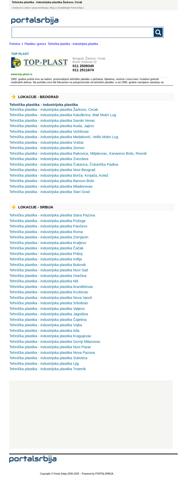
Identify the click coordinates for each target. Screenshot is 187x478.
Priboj (45, 254)
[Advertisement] (91, 414)
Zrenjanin (48, 237)
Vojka (45, 325)
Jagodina (48, 314)
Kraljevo (47, 243)
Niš (43, 281)
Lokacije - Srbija (32, 207)
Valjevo (47, 308)
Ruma (46, 232)
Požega (47, 221)
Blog (52, 8)
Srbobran (48, 303)
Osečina (47, 276)
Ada (44, 330)
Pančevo (48, 226)
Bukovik (47, 265)
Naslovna (17, 8)
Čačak (46, 248)
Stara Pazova (52, 215)
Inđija (45, 259)
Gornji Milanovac (54, 341)
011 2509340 (83, 66)
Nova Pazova (52, 352)
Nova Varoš (50, 297)
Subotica (48, 358)
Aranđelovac (51, 287)
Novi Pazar (50, 347)
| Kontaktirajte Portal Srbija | (70, 8)
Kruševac (48, 292)
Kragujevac (50, 336)
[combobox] (73, 32)
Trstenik (47, 369)
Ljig (44, 363)
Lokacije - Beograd (35, 97)
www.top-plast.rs (21, 74)
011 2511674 (83, 70)
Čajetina (47, 319)
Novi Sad (48, 270)
